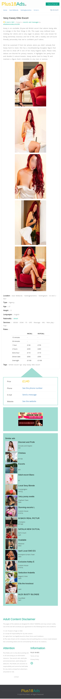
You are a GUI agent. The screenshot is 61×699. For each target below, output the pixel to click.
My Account (54, 10)
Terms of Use (34, 656)
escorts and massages (31, 23)
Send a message (29, 395)
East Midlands (14, 10)
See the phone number (32, 388)
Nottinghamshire (27, 10)
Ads (13, 4)
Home (5, 10)
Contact (16, 677)
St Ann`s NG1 (10, 23)
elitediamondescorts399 (11, 25)
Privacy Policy (34, 660)
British (16, 319)
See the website (29, 401)
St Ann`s (38, 10)
